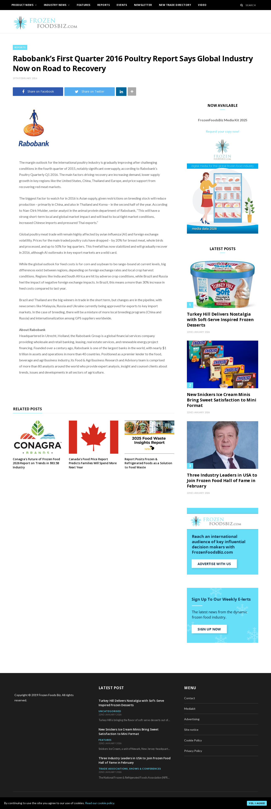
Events (122, 5)
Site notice (191, 729)
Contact (189, 698)
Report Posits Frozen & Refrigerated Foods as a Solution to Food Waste (148, 463)
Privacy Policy (193, 751)
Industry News (55, 5)
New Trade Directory (175, 5)
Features (83, 5)
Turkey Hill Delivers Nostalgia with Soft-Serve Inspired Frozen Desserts (220, 319)
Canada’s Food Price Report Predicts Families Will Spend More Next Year (93, 463)
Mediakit (189, 708)
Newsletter (143, 5)
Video (202, 5)
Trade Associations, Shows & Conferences (130, 768)
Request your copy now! (222, 131)
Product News (22, 5)
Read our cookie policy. (100, 803)
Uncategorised (110, 711)
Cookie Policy (193, 740)
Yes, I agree (257, 803)
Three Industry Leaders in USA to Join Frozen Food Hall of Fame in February (222, 480)
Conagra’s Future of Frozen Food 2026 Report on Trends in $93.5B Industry (36, 463)
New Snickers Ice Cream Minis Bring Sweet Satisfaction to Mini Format (221, 400)
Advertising (191, 719)
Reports (103, 5)
